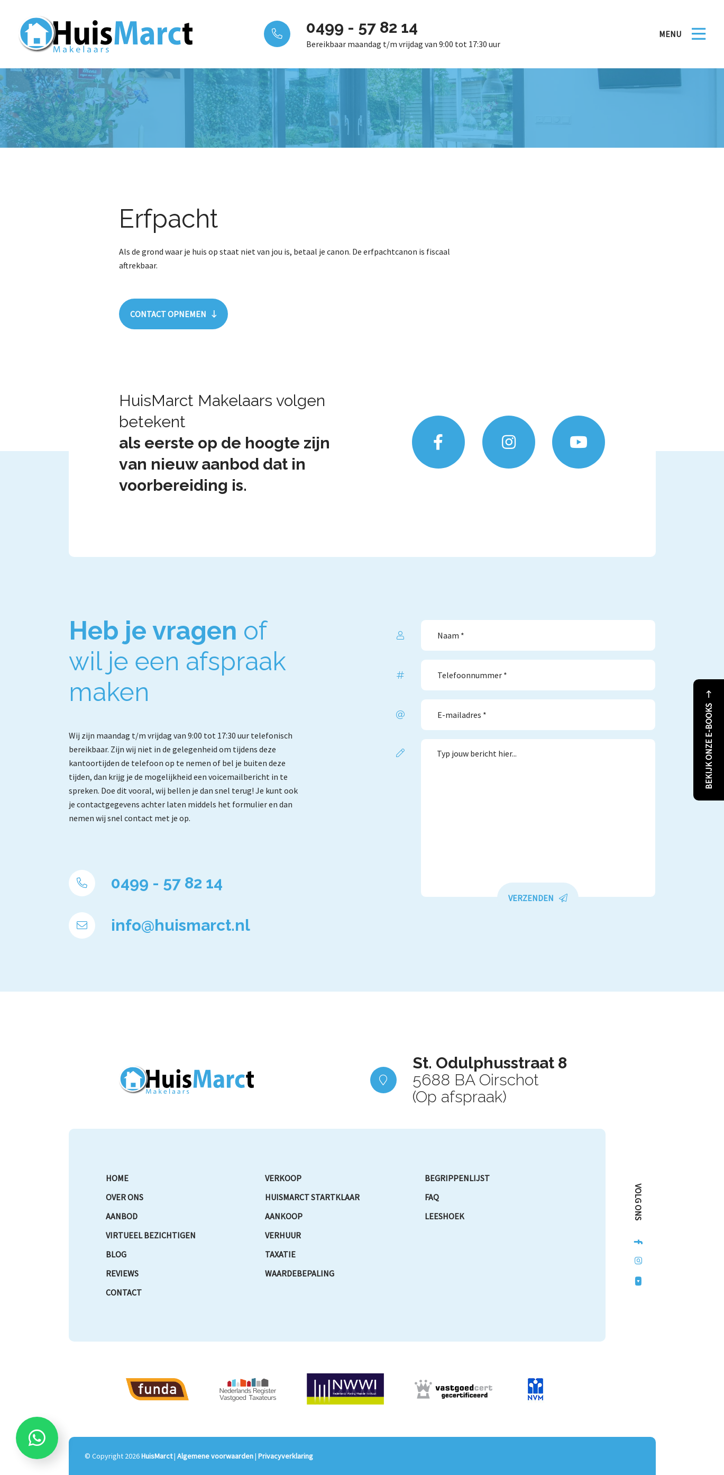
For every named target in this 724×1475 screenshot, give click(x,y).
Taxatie (280, 1254)
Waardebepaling (299, 1273)
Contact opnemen (168, 314)
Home (117, 1178)
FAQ (432, 1197)
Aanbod (122, 1216)
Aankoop (284, 1216)
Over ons (124, 1197)
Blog (116, 1254)
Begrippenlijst (457, 1178)
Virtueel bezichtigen (151, 1235)
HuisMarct (156, 1456)
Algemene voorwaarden (215, 1456)
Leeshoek (444, 1216)
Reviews (122, 1273)
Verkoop (283, 1178)
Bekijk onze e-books (708, 746)
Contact (124, 1292)
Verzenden (531, 898)
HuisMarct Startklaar (312, 1197)
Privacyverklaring (285, 1456)
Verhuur (283, 1235)
